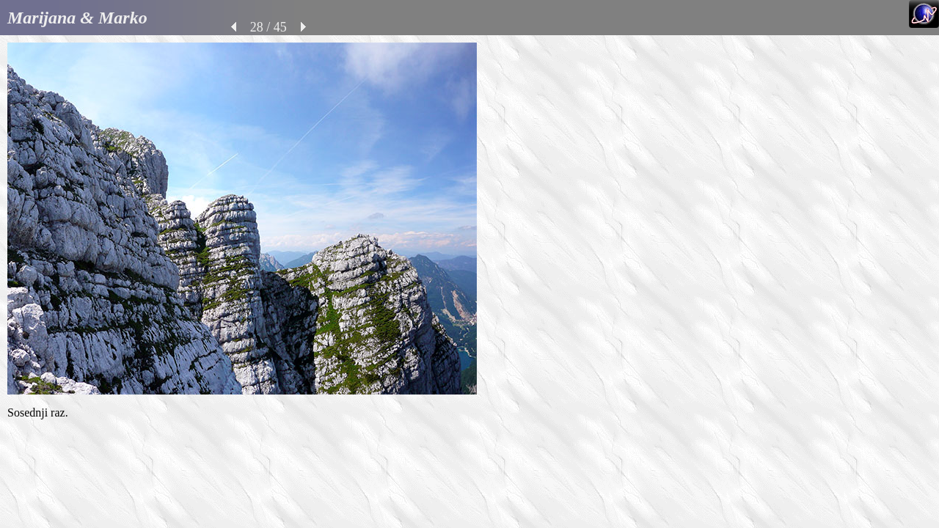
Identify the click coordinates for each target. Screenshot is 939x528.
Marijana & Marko (77, 17)
